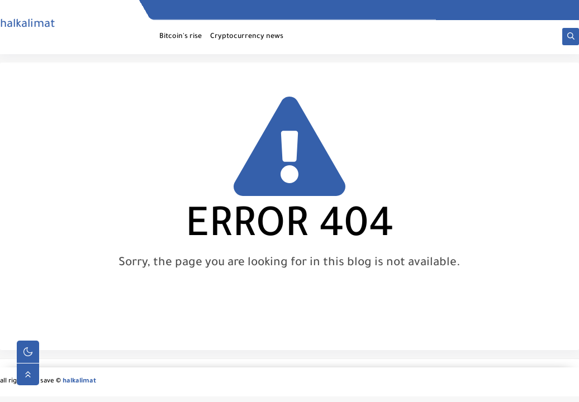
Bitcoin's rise (180, 37)
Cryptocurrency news (246, 37)
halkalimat (27, 25)
